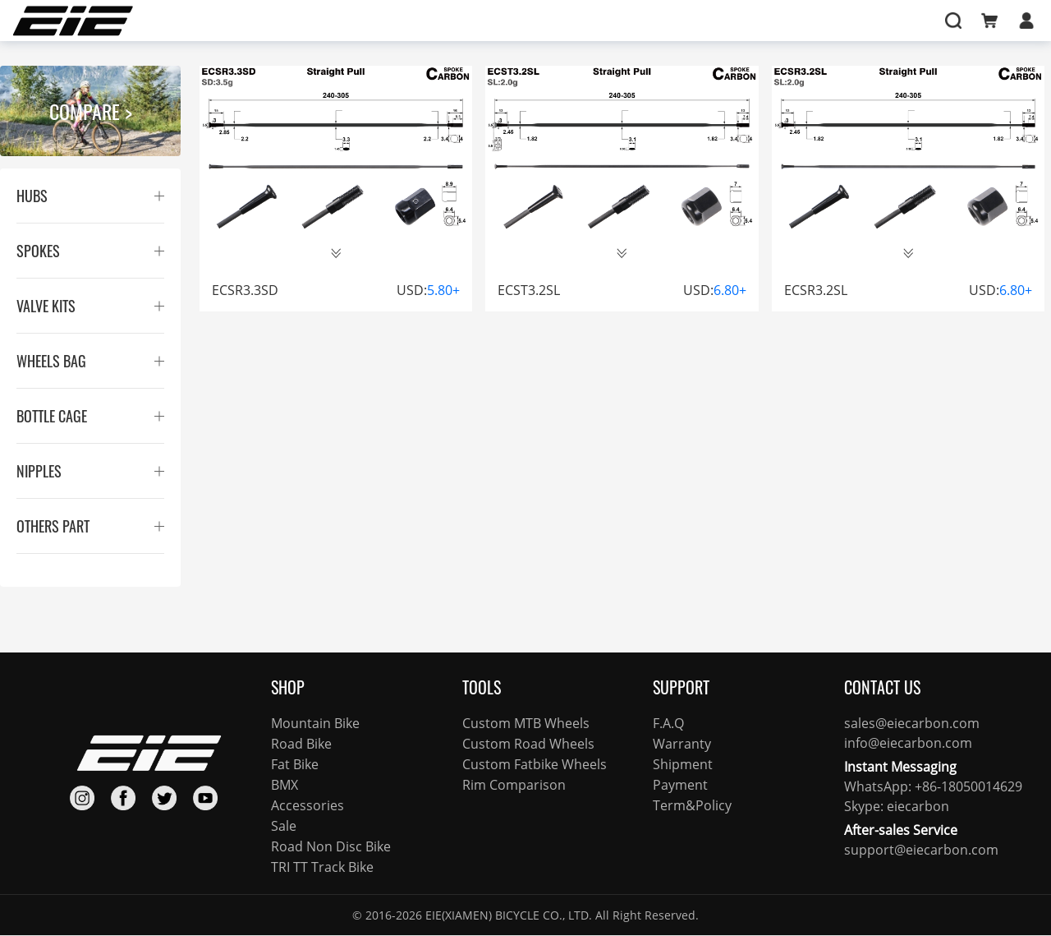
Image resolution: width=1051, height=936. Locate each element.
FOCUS (474, 20)
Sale (283, 826)
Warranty (682, 744)
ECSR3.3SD (245, 290)
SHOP (346, 20)
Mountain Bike (315, 723)
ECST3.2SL (529, 290)
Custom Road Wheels (528, 744)
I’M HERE (728, 20)
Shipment (683, 764)
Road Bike (301, 744)
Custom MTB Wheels (526, 723)
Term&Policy (692, 805)
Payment (680, 785)
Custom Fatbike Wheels (534, 764)
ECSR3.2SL (815, 290)
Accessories (307, 805)
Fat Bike (295, 764)
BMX (284, 785)
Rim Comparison (514, 785)
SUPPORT (601, 20)
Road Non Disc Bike (331, 846)
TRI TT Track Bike (322, 867)
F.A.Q (668, 723)
